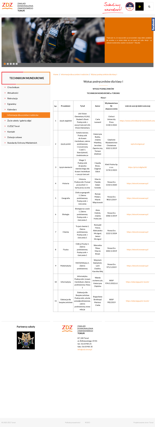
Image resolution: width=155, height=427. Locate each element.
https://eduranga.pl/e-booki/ (137, 282)
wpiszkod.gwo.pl (137, 144)
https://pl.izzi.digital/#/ (137, 167)
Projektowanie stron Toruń (143, 422)
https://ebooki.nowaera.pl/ (137, 183)
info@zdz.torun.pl (85, 349)
